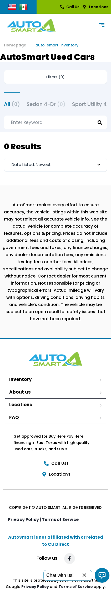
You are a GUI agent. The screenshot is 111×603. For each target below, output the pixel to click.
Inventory (20, 379)
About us (20, 392)
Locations (20, 404)
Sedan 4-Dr (46, 104)
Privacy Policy (35, 586)
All (12, 104)
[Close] (84, 575)
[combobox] (55, 165)
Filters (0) (55, 77)
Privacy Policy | (25, 519)
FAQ (14, 417)
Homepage (15, 45)
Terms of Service (60, 519)
